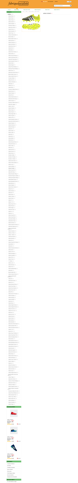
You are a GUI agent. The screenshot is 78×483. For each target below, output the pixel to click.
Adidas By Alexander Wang (13, 177)
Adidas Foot (10, 188)
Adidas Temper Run (11, 398)
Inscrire (56, 1)
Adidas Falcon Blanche (12, 288)
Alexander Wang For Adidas (13, 175)
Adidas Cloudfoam (11, 255)
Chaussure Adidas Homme (13, 102)
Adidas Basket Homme (12, 344)
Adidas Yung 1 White (12, 396)
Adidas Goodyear (11, 295)
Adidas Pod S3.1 (11, 314)
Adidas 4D (10, 278)
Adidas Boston (10, 338)
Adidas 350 (10, 134)
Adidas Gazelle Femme (12, 76)
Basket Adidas (10, 36)
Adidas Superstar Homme (12, 119)
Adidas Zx (10, 363)
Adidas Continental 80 (12, 34)
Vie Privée (9, 465)
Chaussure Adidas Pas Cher (13, 391)
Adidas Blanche (11, 183)
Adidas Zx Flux (11, 117)
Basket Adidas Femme (12, 38)
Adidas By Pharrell (11, 236)
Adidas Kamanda (11, 368)
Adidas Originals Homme (12, 386)
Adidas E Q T (10, 85)
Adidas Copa (10, 370)
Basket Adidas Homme (12, 74)
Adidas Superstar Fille (12, 325)
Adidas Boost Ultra (11, 46)
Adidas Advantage (11, 253)
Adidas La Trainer (11, 232)
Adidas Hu (10, 213)
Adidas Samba (11, 53)
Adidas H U (10, 211)
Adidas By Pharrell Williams (13, 68)
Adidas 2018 (10, 249)
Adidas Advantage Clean (12, 336)
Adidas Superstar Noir (12, 394)
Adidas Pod (10, 312)
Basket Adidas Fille (11, 272)
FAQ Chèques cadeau (11, 473)
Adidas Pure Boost (11, 365)
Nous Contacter (10, 469)
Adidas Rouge (10, 404)
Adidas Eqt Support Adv (12, 226)
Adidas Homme (11, 91)
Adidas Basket (10, 138)
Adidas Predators (11, 108)
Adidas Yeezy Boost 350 (12, 57)
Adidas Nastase (11, 190)
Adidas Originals (11, 185)
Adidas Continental (11, 81)
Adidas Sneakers (11, 166)
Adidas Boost (10, 140)
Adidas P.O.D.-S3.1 (11, 310)
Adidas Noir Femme (11, 382)
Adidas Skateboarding (12, 268)
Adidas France (10, 259)
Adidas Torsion (11, 198)
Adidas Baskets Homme (12, 340)
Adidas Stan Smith (26, 9)
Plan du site (9, 471)
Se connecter (50, 1)
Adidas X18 (10, 240)
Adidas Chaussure (11, 42)
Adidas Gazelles (11, 23)
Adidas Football (30, 11)
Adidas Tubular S (11, 111)
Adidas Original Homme (12, 372)
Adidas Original (11, 64)
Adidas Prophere (11, 123)
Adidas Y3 (10, 200)
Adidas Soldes (10, 130)
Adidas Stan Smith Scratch (13, 323)
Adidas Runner (11, 153)
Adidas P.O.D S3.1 (11, 308)
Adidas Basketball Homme (13, 342)
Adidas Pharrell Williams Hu (13, 392)
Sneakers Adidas (11, 155)
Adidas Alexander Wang (12, 173)
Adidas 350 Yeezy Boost (12, 59)
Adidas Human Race (12, 160)
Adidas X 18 (10, 329)
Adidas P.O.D (10, 266)
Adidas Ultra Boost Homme (13, 327)
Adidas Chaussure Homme (13, 247)
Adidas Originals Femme (12, 306)
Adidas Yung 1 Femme (12, 359)
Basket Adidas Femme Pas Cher (13, 375)
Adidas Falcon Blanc (12, 286)
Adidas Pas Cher (11, 209)
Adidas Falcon (10, 16)
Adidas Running (11, 126)
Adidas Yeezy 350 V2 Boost (13, 242)
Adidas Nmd (47, 9)
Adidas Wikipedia (11, 400)
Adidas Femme (11, 29)
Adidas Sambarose (11, 357)
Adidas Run (10, 128)
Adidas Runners (11, 316)
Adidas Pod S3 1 (57, 9)
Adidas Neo (10, 147)
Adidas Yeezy (16, 9)
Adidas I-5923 (10, 132)
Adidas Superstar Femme (12, 61)
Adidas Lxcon (10, 262)
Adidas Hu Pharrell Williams (13, 380)
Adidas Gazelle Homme (12, 96)
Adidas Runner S (11, 151)
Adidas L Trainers (11, 234)
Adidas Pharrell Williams (12, 66)
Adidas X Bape (11, 377)
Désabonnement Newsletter (12, 476)
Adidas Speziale (11, 321)
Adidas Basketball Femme (12, 181)
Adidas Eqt (10, 83)
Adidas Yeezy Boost (11, 217)
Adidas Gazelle (11, 21)
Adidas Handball (11, 299)
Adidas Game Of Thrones (12, 293)
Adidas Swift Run (11, 238)
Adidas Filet (10, 291)
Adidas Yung (10, 164)
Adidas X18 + (10, 331)
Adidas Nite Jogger (11, 104)
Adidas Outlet (10, 63)
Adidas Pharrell (11, 205)
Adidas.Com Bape (11, 384)
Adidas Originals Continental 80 (13, 389)
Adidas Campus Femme (12, 274)
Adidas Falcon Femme (12, 51)
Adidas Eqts (10, 49)
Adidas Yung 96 (11, 115)
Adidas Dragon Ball (11, 113)
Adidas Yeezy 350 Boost (12, 55)
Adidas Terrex (10, 70)
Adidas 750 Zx (10, 257)
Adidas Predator (11, 93)
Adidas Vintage (11, 361)
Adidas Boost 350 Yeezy (12, 98)
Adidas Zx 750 (10, 251)
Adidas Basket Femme (12, 179)
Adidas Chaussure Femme (13, 224)
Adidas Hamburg (11, 297)
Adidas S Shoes (11, 196)
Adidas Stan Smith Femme (13, 72)
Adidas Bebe (10, 244)
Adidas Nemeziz (11, 264)
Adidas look (10, 301)
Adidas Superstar (38, 9)
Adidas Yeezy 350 (11, 170)
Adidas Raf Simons (11, 143)
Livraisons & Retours (10, 463)
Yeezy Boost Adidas (11, 218)
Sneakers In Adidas (11, 158)
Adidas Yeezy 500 (11, 215)
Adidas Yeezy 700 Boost (12, 333)
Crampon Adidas (11, 78)
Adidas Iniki (10, 192)
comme (19, 424)
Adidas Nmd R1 (11, 149)
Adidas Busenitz (11, 348)
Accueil (9, 9)
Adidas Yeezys (11, 19)
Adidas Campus (11, 100)
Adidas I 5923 (10, 145)
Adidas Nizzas (10, 353)
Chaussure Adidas (11, 25)
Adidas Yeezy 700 (11, 203)
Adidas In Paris (11, 106)
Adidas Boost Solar (11, 280)
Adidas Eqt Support (11, 350)
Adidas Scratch (11, 318)
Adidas (26, 11)
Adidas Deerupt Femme (12, 284)
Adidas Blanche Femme (12, 346)
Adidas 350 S (10, 136)
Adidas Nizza (10, 303)
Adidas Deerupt (11, 40)
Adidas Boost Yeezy (11, 220)
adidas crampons (13, 414)
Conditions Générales (11, 467)
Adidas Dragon (11, 207)
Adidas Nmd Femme (12, 351)
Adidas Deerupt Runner (12, 141)
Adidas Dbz (10, 270)
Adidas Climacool (11, 222)
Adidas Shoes (10, 194)
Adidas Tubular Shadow (12, 162)
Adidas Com (10, 282)
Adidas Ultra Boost (11, 44)
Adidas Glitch (10, 87)
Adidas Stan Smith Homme (13, 121)
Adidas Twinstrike (11, 402)
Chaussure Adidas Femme (13, 89)
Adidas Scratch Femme (12, 355)
